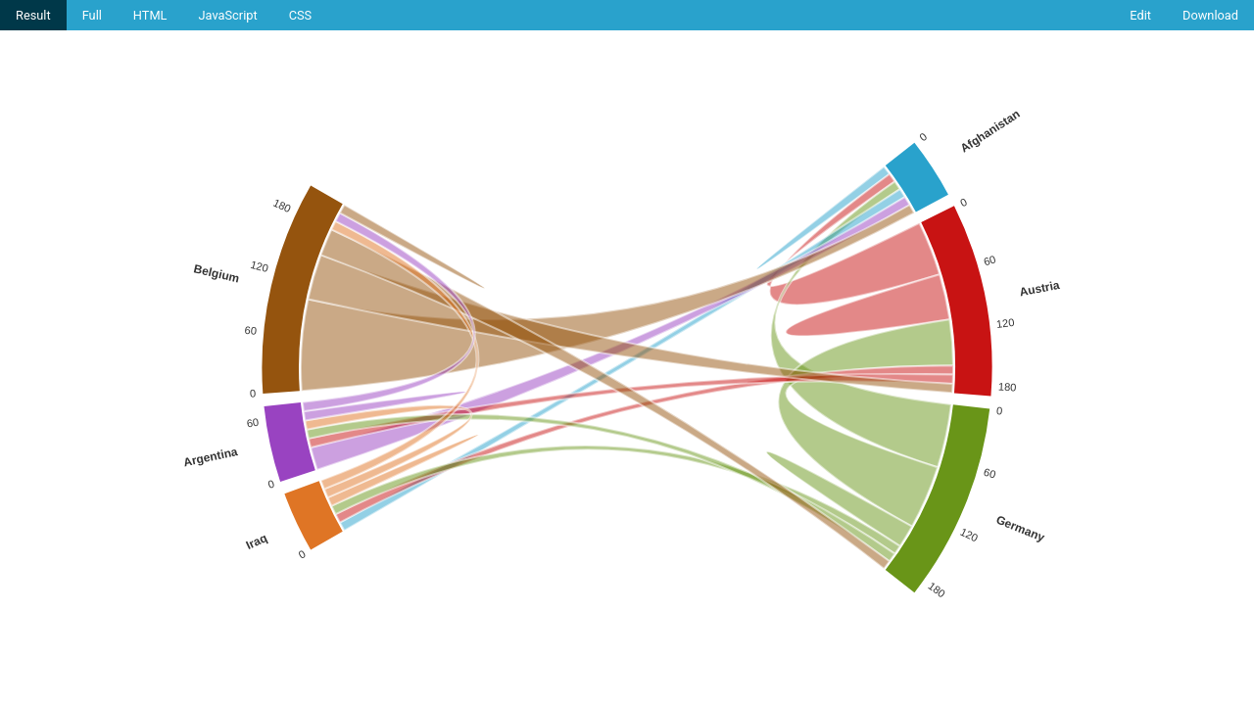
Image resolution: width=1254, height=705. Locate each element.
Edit (1140, 15)
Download (1210, 15)
